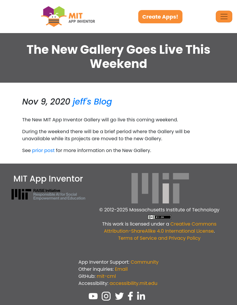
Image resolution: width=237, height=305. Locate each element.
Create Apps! (160, 16)
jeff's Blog (92, 101)
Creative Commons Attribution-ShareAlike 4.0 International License (160, 227)
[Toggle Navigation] (224, 16)
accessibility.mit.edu (133, 283)
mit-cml (106, 276)
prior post (43, 150)
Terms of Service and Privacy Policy (159, 238)
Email (121, 269)
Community (145, 262)
